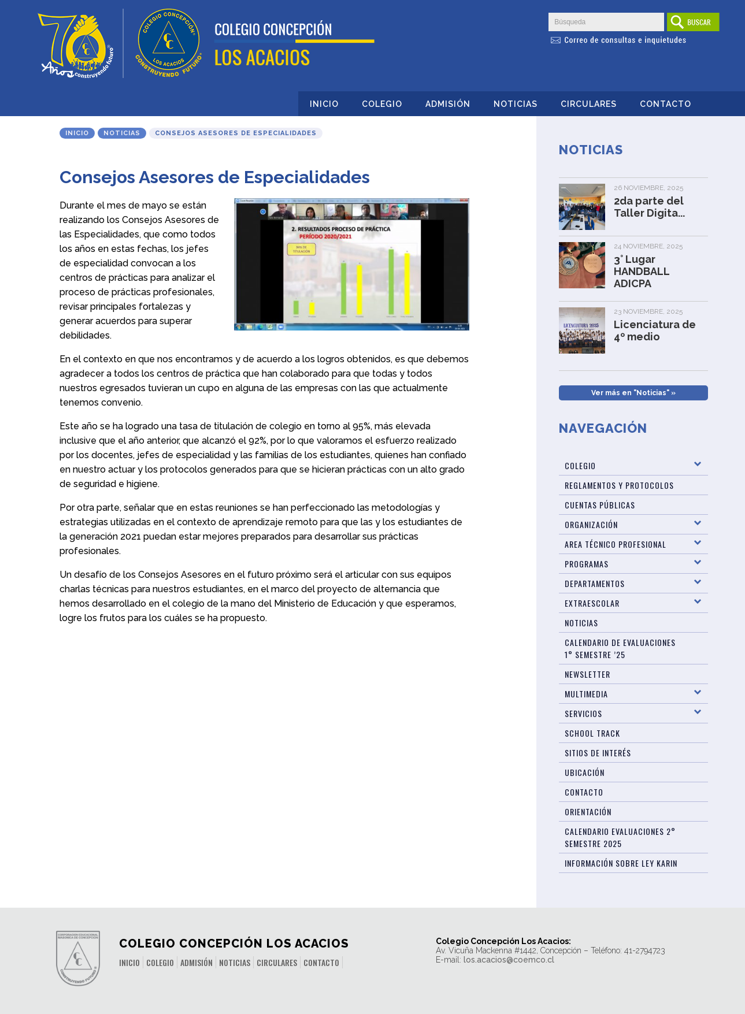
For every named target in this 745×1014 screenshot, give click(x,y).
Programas (587, 564)
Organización (591, 524)
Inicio (324, 104)
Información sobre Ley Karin (621, 863)
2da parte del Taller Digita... (649, 207)
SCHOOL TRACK (592, 733)
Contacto (665, 104)
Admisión (447, 104)
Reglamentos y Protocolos (619, 485)
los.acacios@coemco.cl (509, 959)
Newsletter (587, 674)
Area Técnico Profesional (615, 544)
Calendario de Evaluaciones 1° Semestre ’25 (620, 648)
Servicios (583, 713)
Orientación (588, 811)
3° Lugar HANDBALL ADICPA (641, 271)
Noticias (516, 104)
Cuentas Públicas (600, 505)
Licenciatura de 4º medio (655, 330)
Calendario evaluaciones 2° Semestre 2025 (620, 837)
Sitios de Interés (598, 752)
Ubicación (585, 772)
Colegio (382, 104)
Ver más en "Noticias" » (633, 393)
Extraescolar (592, 603)
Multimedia (586, 694)
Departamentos (595, 583)
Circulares (589, 104)
